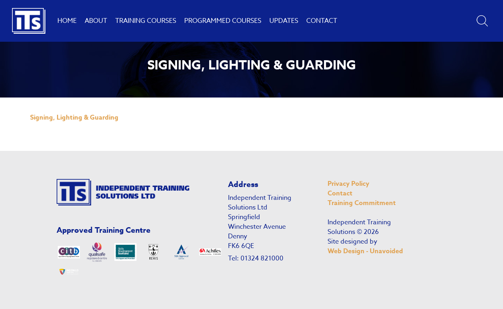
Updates (283, 21)
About (96, 21)
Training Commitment (362, 203)
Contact (321, 21)
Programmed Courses (222, 21)
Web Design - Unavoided (365, 251)
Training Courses (145, 21)
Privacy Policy (348, 184)
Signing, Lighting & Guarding (74, 117)
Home (67, 21)
